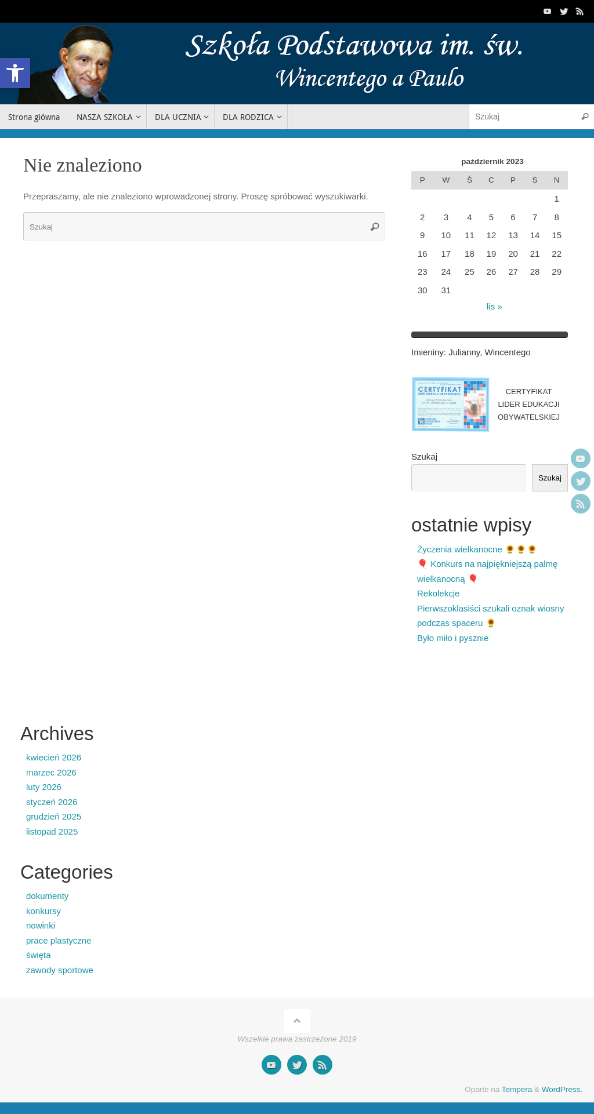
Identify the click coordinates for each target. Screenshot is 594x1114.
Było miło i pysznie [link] (452, 638)
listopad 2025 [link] (52, 831)
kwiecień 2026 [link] (53, 757)
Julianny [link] (464, 352)
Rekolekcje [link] (438, 593)
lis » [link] (494, 306)
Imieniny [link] (427, 352)
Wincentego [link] (507, 352)
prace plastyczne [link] (59, 940)
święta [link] (38, 955)
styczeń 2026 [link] (51, 802)
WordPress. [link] (562, 1089)
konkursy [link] (43, 911)
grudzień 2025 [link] (53, 816)
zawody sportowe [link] (59, 970)
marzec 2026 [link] (51, 772)
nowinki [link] (40, 925)
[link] (15, 73)
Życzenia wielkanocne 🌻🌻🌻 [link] (477, 549)
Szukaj (424, 456)
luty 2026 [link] (43, 787)
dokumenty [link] (47, 896)
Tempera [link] (517, 1089)
